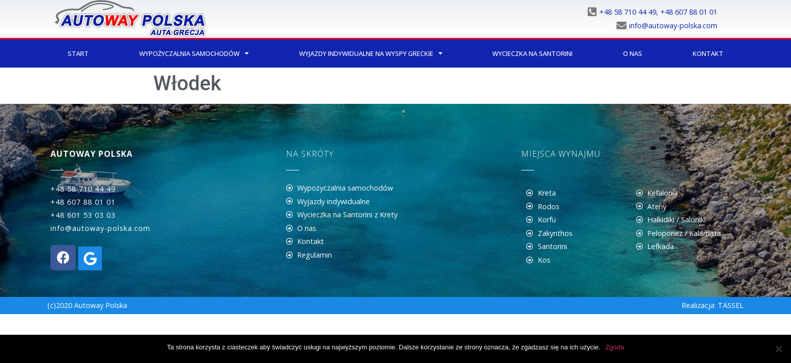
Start (78, 53)
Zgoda (614, 347)
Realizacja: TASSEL (713, 305)
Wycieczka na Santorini (532, 53)
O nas (632, 53)
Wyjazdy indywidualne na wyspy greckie (370, 53)
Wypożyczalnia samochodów (194, 53)
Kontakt (708, 53)
